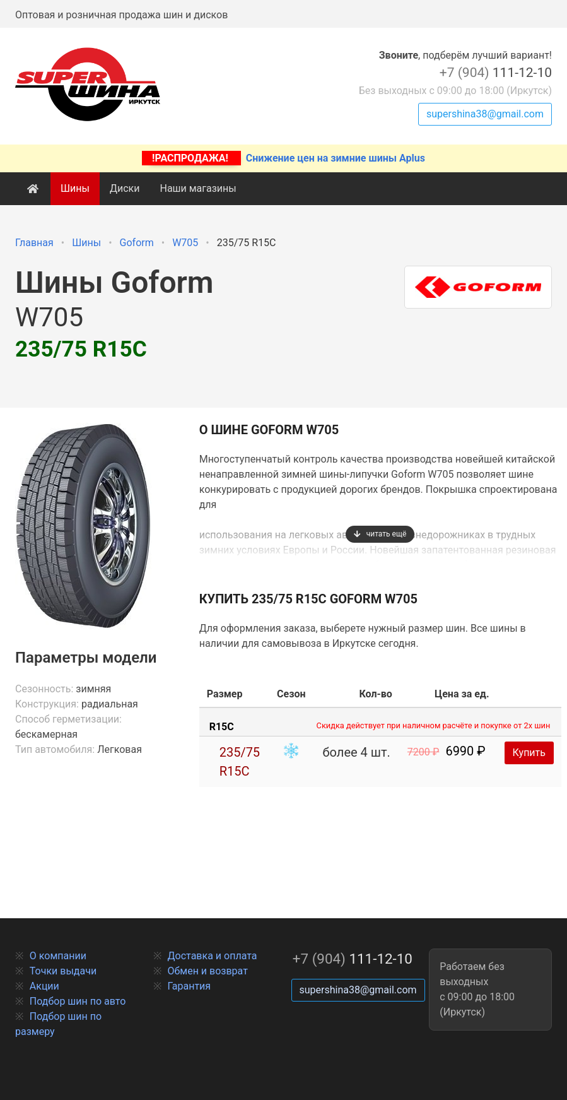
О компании (58, 956)
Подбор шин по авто (78, 1001)
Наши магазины (198, 188)
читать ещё (380, 534)
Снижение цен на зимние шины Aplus (283, 158)
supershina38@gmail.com (485, 114)
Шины (75, 188)
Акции (44, 986)
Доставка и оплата (212, 956)
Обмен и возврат (208, 971)
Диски (125, 188)
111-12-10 (496, 72)
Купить (529, 753)
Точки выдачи (63, 971)
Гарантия (189, 986)
